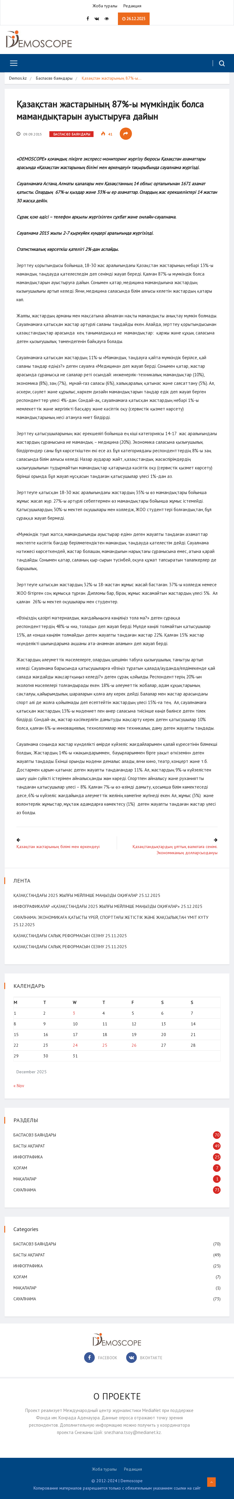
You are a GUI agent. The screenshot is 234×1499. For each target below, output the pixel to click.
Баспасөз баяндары (54, 78)
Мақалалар (25, 1178)
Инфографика (28, 1156)
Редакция (132, 6)
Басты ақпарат (29, 1145)
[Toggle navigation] (11, 63)
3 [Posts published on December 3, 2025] (74, 1013)
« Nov (19, 1086)
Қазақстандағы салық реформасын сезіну (59, 935)
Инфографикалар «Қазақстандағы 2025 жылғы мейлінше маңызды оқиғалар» (97, 906)
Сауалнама (25, 1189)
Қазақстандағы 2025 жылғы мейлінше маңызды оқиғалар (76, 895)
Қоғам (20, 1167)
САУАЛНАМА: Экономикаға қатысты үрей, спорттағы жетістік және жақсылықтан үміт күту (111, 917)
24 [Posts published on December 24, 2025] (75, 1045)
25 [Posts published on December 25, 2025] (104, 1045)
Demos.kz (18, 78)
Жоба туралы (105, 6)
